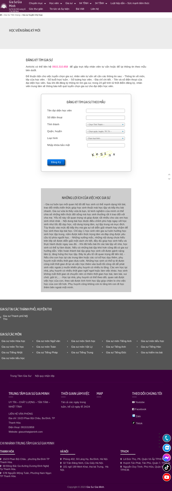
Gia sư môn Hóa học (13, 341)
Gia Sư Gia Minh (95, 487)
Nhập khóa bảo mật (58, 145)
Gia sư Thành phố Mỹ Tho (15, 317)
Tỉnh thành (53, 124)
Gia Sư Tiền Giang (12, 15)
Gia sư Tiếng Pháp (47, 352)
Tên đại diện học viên (59, 110)
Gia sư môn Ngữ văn (48, 341)
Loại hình (52, 138)
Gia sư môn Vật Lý (82, 346)
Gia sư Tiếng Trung (82, 352)
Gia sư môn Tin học (13, 346)
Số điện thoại (54, 117)
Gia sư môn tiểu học (152, 341)
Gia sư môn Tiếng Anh (119, 341)
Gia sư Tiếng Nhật (12, 352)
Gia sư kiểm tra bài (152, 352)
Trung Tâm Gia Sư (20, 376)
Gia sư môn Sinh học (83, 341)
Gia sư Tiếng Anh (116, 346)
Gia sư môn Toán (46, 346)
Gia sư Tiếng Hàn (151, 346)
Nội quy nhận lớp (44, 376)
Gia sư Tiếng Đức (116, 352)
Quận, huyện (54, 131)
